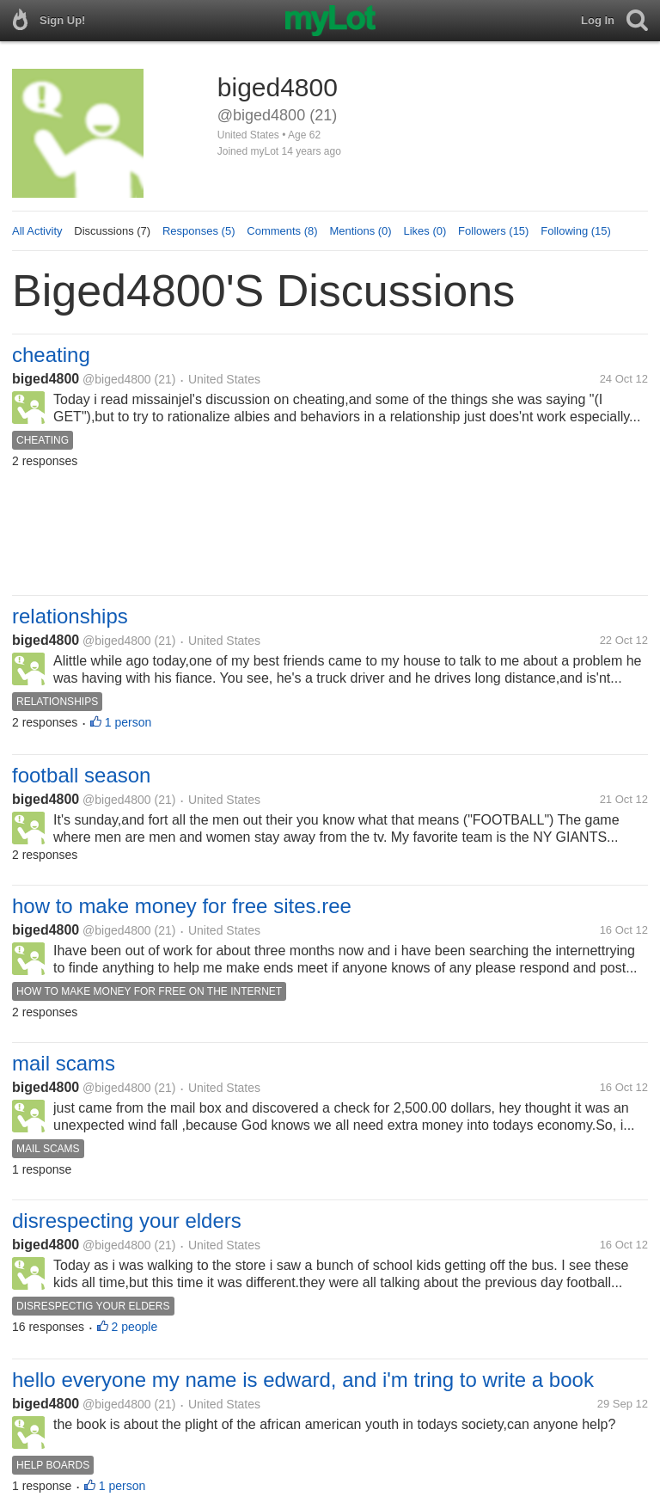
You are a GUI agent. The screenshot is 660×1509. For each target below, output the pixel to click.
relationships (70, 616)
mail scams (63, 1063)
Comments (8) (282, 230)
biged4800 (45, 378)
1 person (128, 722)
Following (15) (576, 230)
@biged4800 (116, 379)
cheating (51, 354)
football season (81, 775)
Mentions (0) (360, 230)
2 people (135, 1327)
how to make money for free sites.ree (181, 905)
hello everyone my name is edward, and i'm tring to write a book (303, 1379)
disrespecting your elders (126, 1220)
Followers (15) (493, 230)
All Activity (37, 230)
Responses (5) (198, 230)
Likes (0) (424, 230)
